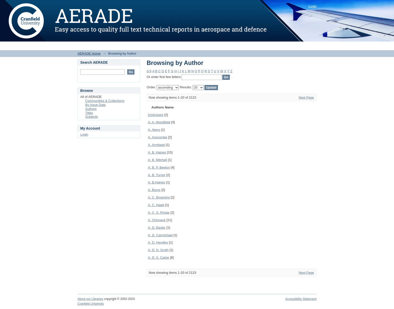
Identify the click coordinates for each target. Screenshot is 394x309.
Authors (91, 109)
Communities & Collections (104, 101)
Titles (89, 113)
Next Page (306, 97)
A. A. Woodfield (159, 122)
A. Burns (154, 190)
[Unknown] (155, 115)
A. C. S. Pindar (159, 212)
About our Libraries (90, 299)
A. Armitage (156, 145)
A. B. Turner (156, 175)
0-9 (149, 71)
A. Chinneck (157, 220)
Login (312, 6)
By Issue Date (95, 105)
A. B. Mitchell (157, 160)
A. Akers (154, 130)
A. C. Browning (159, 197)
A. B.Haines (156, 182)
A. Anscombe (157, 137)
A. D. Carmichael (160, 235)
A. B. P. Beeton (159, 167)
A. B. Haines (157, 152)
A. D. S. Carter (158, 257)
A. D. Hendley (158, 242)
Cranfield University (90, 303)
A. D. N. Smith (158, 250)
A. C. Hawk (156, 205)
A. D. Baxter (157, 227)
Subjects (91, 117)
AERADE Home (89, 53)
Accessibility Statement (301, 299)
